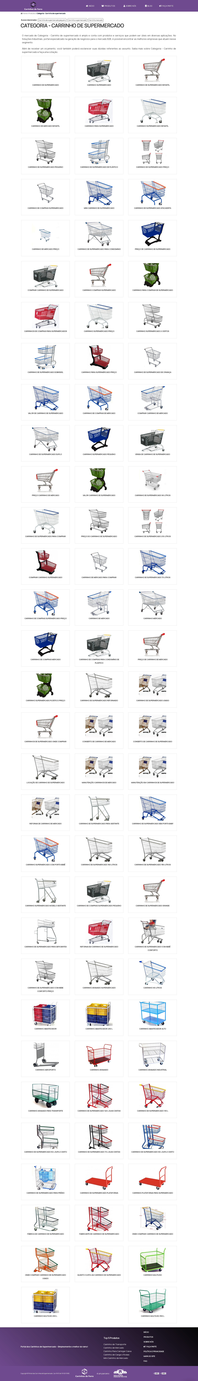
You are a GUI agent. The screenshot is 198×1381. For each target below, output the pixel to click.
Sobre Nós (129, 6)
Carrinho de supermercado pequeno (52, 20)
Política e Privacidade (154, 1351)
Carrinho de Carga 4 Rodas (116, 1354)
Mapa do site (149, 1356)
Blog (148, 6)
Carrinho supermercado (77, 20)
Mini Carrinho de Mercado (116, 1358)
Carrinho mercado (96, 20)
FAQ (145, 1361)
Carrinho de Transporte (115, 1344)
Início (90, 6)
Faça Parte (166, 6)
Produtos (108, 6)
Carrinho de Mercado (114, 1347)
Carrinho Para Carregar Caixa (117, 1351)
